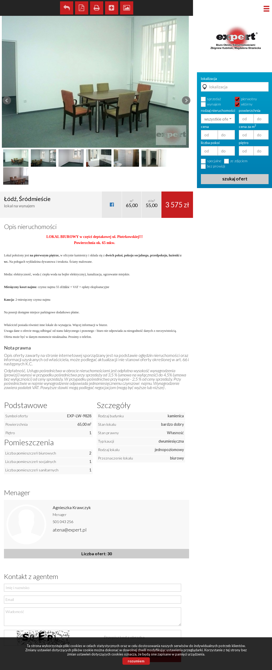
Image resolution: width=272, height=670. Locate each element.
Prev (7, 100)
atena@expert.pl (70, 530)
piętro (244, 143)
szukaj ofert (235, 178)
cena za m (247, 127)
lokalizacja (209, 78)
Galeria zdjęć (126, 8)
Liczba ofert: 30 (96, 553)
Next (186, 100)
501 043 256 (63, 521)
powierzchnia (249, 110)
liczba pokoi (210, 143)
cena (205, 127)
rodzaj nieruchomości (218, 110)
